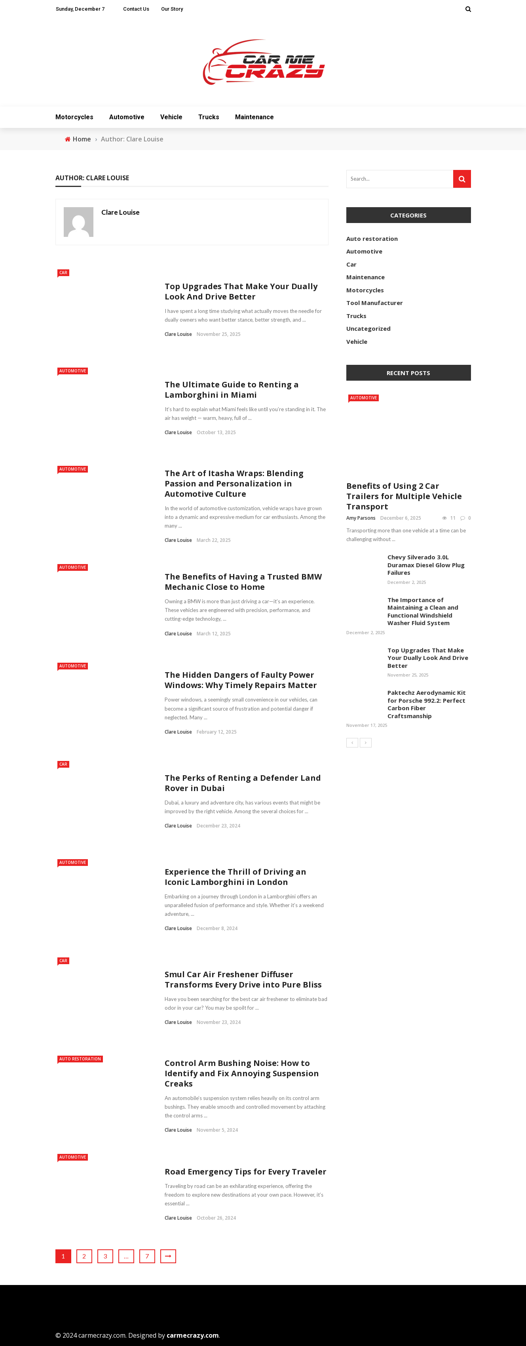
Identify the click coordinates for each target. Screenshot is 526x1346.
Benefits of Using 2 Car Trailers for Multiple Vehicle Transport (404, 496)
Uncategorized (368, 328)
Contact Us (136, 9)
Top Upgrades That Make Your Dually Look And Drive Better (241, 291)
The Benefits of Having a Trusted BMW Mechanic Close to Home (243, 581)
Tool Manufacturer (374, 303)
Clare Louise (120, 212)
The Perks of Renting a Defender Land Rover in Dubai (243, 782)
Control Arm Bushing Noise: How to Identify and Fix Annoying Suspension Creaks (242, 1073)
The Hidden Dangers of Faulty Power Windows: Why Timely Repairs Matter (241, 679)
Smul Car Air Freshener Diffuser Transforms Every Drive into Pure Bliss (244, 979)
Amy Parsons (361, 518)
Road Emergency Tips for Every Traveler (246, 1171)
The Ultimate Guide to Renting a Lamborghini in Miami (232, 389)
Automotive (126, 117)
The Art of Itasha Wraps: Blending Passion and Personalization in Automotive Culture (234, 483)
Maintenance (254, 117)
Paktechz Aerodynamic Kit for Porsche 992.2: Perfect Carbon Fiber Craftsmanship (426, 704)
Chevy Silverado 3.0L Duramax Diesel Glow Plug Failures (426, 564)
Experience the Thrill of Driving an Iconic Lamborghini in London (235, 876)
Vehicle (171, 117)
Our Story (172, 9)
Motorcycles (74, 117)
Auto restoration (80, 1059)
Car (63, 272)
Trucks (208, 117)
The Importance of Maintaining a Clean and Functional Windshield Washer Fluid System (422, 611)
